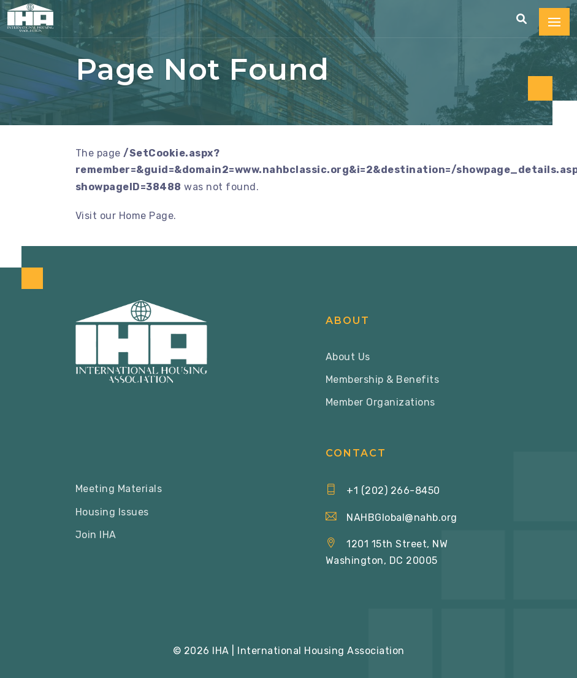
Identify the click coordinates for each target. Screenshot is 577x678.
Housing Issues (112, 512)
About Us (348, 357)
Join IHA (96, 535)
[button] (521, 19)
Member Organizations (380, 402)
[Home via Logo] (30, 17)
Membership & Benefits (383, 379)
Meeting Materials (118, 489)
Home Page (146, 216)
